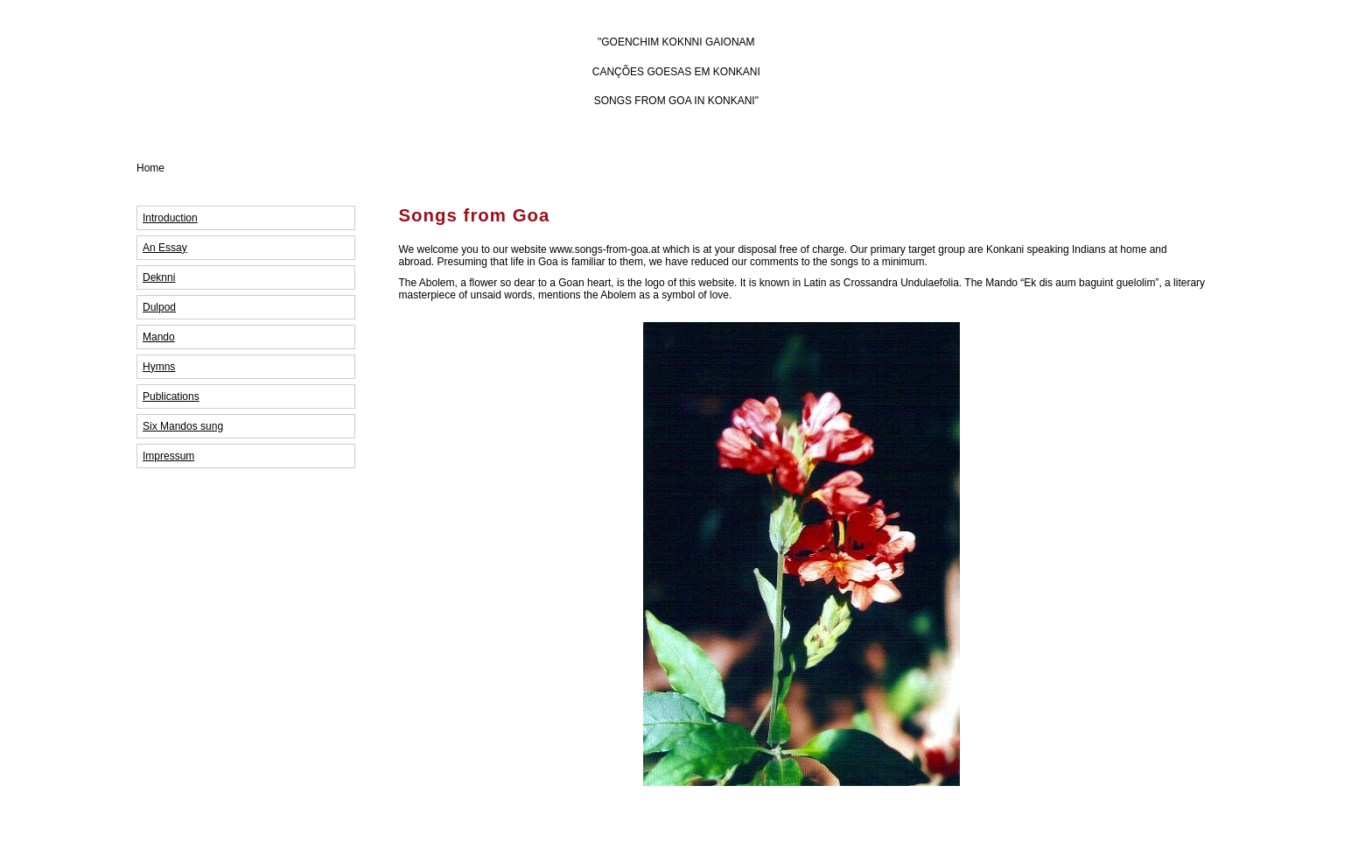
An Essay (165, 248)
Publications (171, 396)
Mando (159, 337)
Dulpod (159, 307)
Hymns (159, 367)
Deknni (159, 277)
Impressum (168, 456)
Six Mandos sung (183, 426)
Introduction (170, 218)
